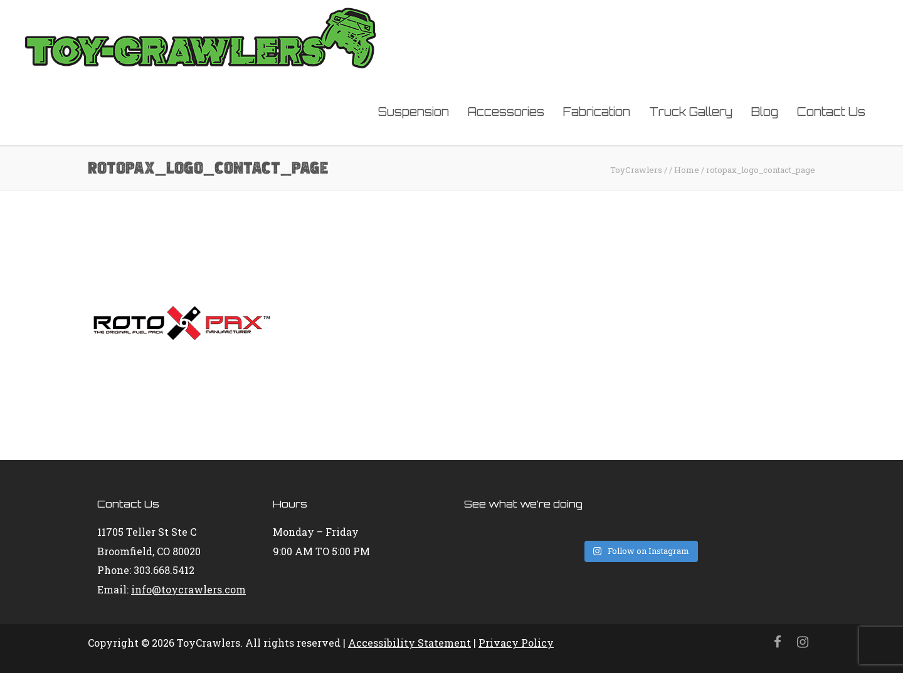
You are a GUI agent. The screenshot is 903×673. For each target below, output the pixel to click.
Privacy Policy (516, 642)
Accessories (506, 111)
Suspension (413, 111)
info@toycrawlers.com (188, 589)
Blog (764, 111)
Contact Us (831, 111)
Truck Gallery (690, 111)
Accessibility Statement (409, 642)
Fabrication (596, 111)
